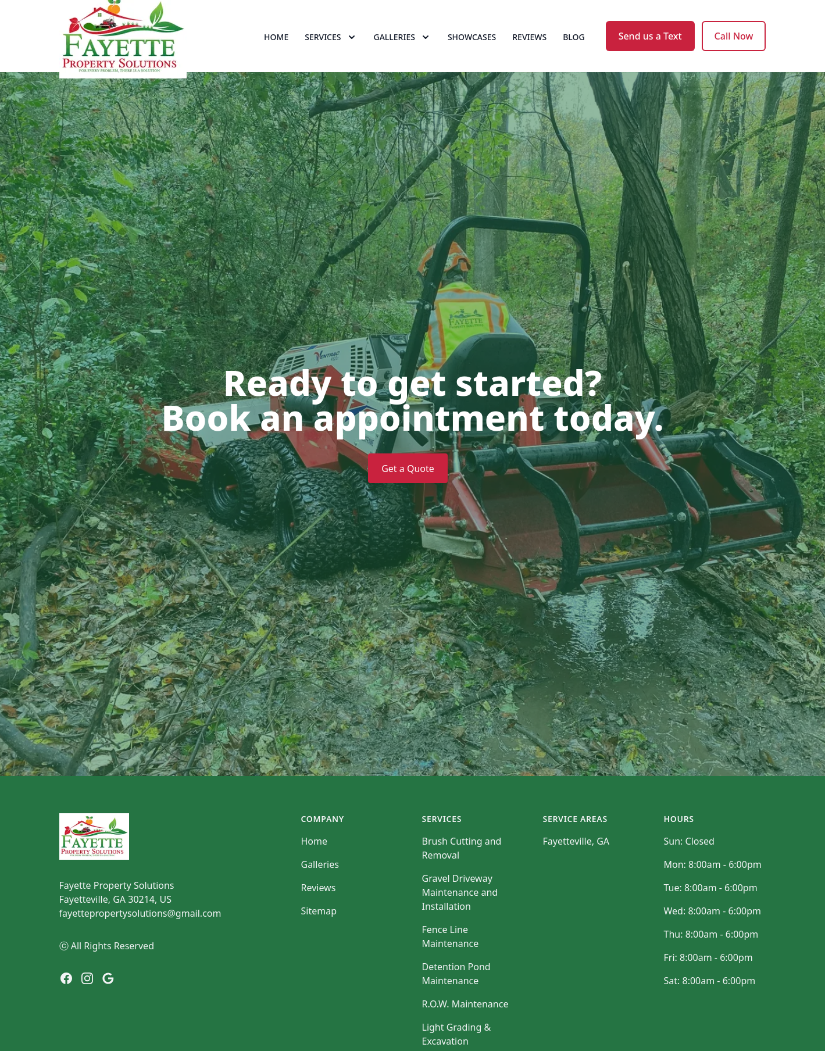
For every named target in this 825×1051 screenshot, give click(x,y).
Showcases (472, 52)
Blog (574, 52)
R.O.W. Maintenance (465, 1034)
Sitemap (319, 941)
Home (276, 52)
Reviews (529, 52)
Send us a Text (650, 51)
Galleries (320, 894)
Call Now (734, 51)
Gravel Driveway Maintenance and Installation (460, 922)
